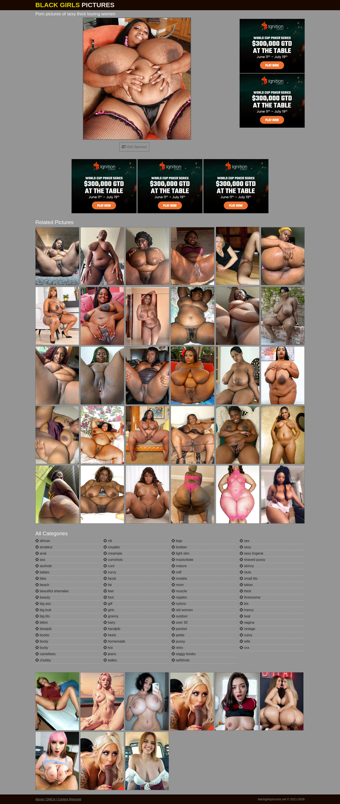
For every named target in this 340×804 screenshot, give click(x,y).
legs (177, 541)
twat (245, 616)
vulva (246, 635)
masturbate (182, 559)
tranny (247, 610)
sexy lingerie (251, 553)
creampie (112, 553)
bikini (41, 622)
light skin (181, 553)
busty (41, 647)
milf (176, 572)
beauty (42, 597)
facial (109, 578)
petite (178, 635)
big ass (43, 603)
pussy (178, 641)
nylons (179, 603)
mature (179, 566)
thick (245, 591)
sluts (245, 572)
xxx (244, 647)
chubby (43, 660)
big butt (43, 610)
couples (111, 547)
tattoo (246, 585)
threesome (250, 597)
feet (108, 591)
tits (244, 603)
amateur (43, 547)
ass (40, 559)
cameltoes (45, 654)
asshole (43, 566)
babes (42, 572)
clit (107, 541)
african (42, 541)
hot (108, 647)
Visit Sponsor (134, 147)
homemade (114, 641)
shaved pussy (252, 559)
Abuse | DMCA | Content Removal (58, 799)
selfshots (181, 660)
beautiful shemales (52, 591)
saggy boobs (184, 654)
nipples (179, 597)
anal (40, 553)
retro (177, 647)
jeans (109, 654)
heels (109, 635)
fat (107, 585)
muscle (179, 591)
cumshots (113, 559)
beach (42, 585)
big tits (42, 616)
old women (182, 610)
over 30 (180, 622)
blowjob (43, 629)
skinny (247, 566)
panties (179, 629)
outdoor (180, 616)
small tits (249, 578)
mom (178, 585)
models (179, 578)
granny (110, 616)
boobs (42, 635)
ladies (110, 660)
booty (41, 641)
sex (244, 541)
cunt (108, 566)
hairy (109, 622)
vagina (247, 622)
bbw (40, 578)
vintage (247, 629)
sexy (245, 547)
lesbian (179, 547)
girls (108, 610)
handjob (111, 629)
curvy (109, 572)
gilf (107, 603)
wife (245, 641)
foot (108, 597)
